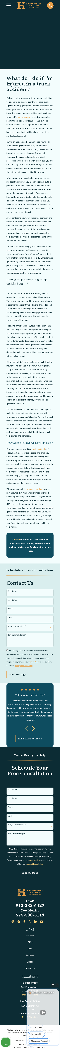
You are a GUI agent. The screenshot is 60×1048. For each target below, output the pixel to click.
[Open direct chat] (53, 985)
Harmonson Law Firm (33, 489)
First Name (12, 591)
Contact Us (30, 968)
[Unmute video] (43, 1012)
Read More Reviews (30, 738)
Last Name (12, 600)
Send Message (17, 674)
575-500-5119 (30, 915)
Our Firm (30, 935)
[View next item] (33, 728)
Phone (10, 609)
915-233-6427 (30, 905)
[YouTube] (41, 921)
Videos (30, 962)
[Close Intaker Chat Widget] (57, 985)
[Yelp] (18, 921)
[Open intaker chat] (31, 1046)
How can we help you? (17, 635)
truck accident (38, 449)
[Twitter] (30, 921)
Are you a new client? (17, 626)
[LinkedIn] (35, 921)
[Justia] (47, 921)
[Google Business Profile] (12, 921)
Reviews (30, 955)
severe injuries (25, 117)
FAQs (30, 942)
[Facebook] (24, 921)
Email (10, 617)
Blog (30, 949)
